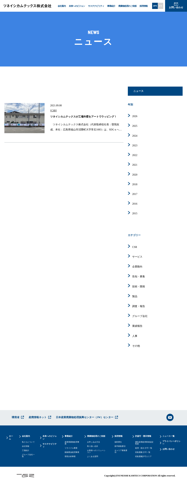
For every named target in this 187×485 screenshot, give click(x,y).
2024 (134, 135)
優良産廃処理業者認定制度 (144, 443)
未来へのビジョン (77, 6)
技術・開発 (138, 286)
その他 (136, 346)
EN (160, 6)
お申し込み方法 (93, 442)
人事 (134, 336)
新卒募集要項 (120, 446)
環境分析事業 (70, 456)
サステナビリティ (96, 6)
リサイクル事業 (71, 448)
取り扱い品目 (92, 446)
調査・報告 (138, 306)
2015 (134, 213)
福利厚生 (118, 442)
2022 (134, 155)
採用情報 (144, 6)
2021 (134, 164)
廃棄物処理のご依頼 (127, 6)
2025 (134, 126)
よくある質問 (92, 456)
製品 (134, 296)
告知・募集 (138, 276)
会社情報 (25, 446)
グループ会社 (140, 316)
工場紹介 (25, 450)
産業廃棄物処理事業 (72, 443)
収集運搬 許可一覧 (142, 452)
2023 (134, 145)
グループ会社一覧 (28, 455)
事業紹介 (111, 6)
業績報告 (137, 326)
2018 (134, 184)
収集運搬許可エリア (143, 456)
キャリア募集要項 (121, 451)
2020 (134, 174)
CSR (53, 110)
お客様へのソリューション (96, 451)
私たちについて (28, 442)
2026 (134, 116)
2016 (134, 203)
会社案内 (62, 6)
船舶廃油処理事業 (72, 452)
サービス (137, 256)
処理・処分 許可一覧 (143, 448)
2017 (134, 194)
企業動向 (137, 266)
